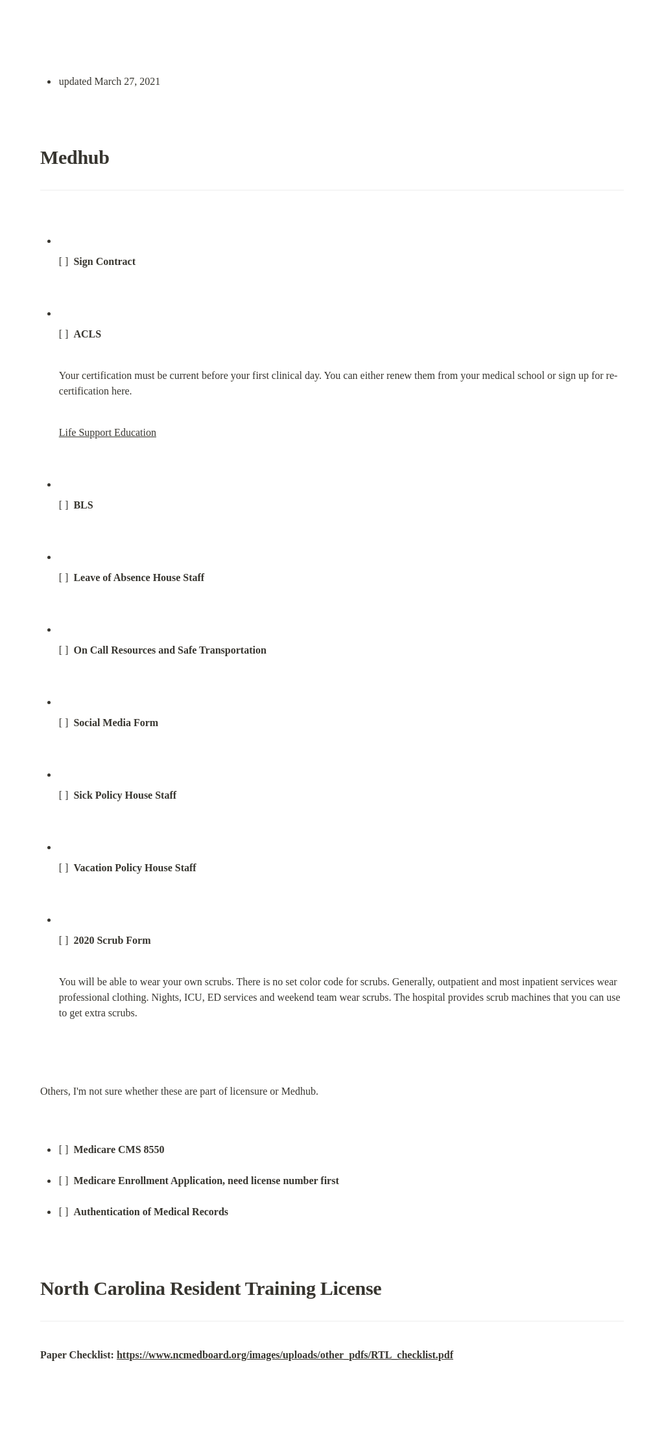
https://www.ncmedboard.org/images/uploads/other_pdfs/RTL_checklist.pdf (285, 1354)
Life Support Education (107, 432)
